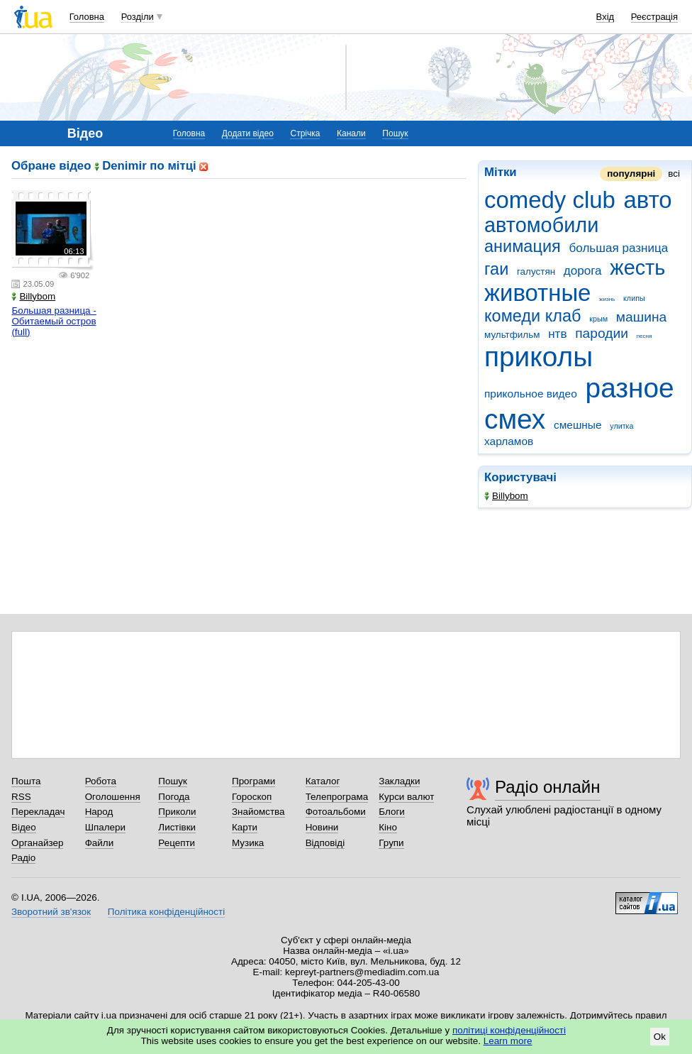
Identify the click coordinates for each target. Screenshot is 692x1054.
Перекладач (38, 811)
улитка (621, 426)
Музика (248, 843)
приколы (538, 356)
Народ (99, 811)
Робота (100, 781)
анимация (522, 246)
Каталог (323, 781)
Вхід (605, 16)
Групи (391, 843)
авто (648, 200)
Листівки (177, 827)
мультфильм (512, 334)
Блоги (392, 811)
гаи (496, 269)
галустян (536, 271)
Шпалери (105, 827)
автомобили (541, 225)
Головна (86, 16)
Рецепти (176, 843)
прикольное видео (530, 394)
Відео (23, 827)
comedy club (549, 200)
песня (644, 336)
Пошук (395, 133)
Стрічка (305, 133)
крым (598, 318)
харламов (508, 441)
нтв (557, 334)
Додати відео (248, 133)
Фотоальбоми (336, 811)
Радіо (23, 857)
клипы (634, 298)
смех (514, 419)
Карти (244, 827)
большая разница (619, 248)
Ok (660, 1036)
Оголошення (112, 796)
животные (537, 293)
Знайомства (258, 811)
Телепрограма (337, 796)
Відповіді (325, 843)
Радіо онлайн (548, 786)
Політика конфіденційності (166, 911)
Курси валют (406, 796)
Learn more (508, 1041)
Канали (351, 133)
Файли (99, 843)
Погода (173, 796)
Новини (322, 827)
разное (630, 388)
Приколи (177, 811)
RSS (21, 796)
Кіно (388, 827)
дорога (583, 271)
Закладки (399, 781)
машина (641, 316)
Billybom (506, 495)
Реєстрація (654, 16)
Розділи (137, 16)
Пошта (25, 781)
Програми (253, 781)
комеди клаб (532, 316)
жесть (637, 267)
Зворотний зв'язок (51, 911)
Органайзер (37, 843)
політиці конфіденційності (509, 1030)
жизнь (607, 299)
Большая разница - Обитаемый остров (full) (53, 321)
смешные (578, 425)
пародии (601, 333)
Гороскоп (252, 796)
